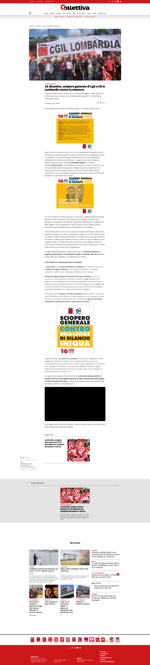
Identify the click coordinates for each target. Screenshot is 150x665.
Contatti (32, 1)
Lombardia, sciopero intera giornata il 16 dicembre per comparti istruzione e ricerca (54, 443)
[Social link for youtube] (118, 1)
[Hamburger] (30, 13)
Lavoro (46, 13)
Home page (31, 26)
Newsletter (48, 1)
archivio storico (90, 16)
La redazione (39, 1)
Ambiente (51, 13)
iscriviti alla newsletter (74, 16)
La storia (102, 659)
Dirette (94, 13)
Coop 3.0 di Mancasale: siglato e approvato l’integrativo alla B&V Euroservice (66, 607)
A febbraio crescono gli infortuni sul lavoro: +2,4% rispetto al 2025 (43, 570)
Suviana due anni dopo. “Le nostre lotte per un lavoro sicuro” (104, 576)
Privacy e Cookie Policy (107, 661)
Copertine (38, 26)
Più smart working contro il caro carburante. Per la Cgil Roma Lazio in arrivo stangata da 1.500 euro (106, 554)
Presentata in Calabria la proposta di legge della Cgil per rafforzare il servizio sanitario (35, 607)
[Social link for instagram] (115, 1)
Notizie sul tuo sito (105, 657)
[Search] (53, 1)
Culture (89, 13)
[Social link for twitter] (110, 1)
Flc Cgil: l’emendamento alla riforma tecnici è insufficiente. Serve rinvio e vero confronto (105, 565)
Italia (74, 13)
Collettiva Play (102, 13)
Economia (58, 13)
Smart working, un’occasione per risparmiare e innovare (106, 587)
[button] (98, 103)
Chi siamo (103, 651)
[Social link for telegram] (120, 1)
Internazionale (81, 13)
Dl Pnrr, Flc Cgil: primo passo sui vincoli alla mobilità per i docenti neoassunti (104, 598)
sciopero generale (26, 464)
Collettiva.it (35, 657)
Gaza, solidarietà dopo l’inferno (51, 603)
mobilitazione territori (28, 467)
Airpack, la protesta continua (83, 603)
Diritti (64, 13)
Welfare (69, 13)
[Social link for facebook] (112, 1)
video (56, 16)
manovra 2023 (25, 465)
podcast (62, 16)
